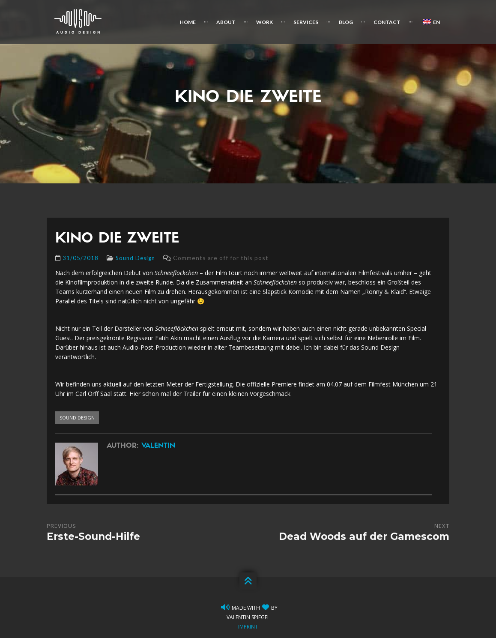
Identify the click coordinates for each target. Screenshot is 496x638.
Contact (386, 22)
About (226, 22)
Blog (346, 22)
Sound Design (135, 258)
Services (305, 22)
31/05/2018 (81, 258)
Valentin (158, 446)
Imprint (248, 626)
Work (264, 22)
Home (188, 22)
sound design (77, 417)
